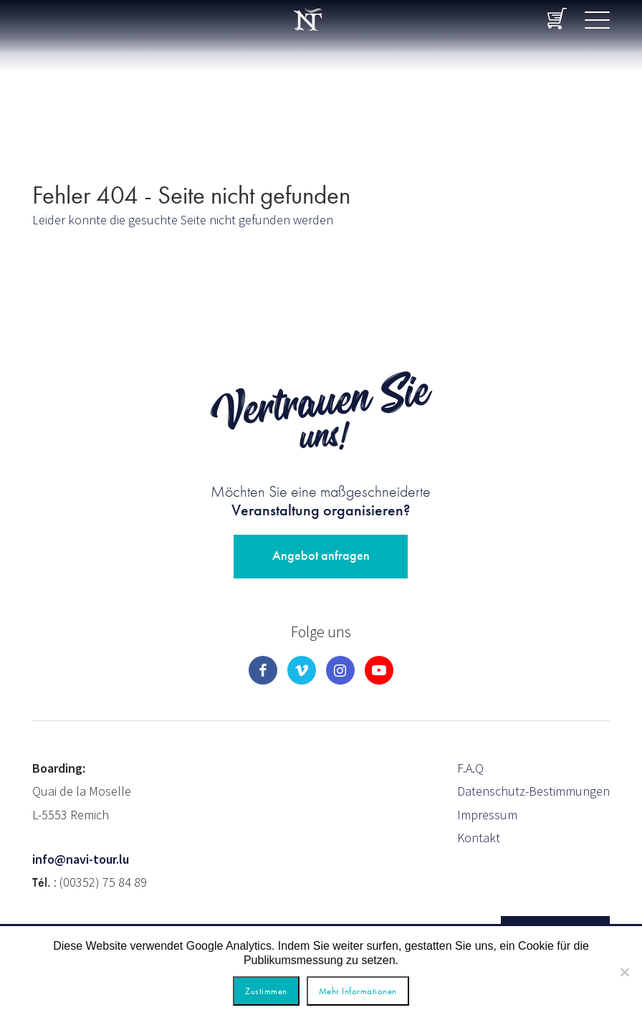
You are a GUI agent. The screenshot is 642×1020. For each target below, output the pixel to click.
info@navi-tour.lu (80, 859)
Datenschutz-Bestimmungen (533, 791)
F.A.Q (470, 768)
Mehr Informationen (358, 991)
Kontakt (478, 837)
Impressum (487, 814)
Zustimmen (266, 991)
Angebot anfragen (321, 555)
